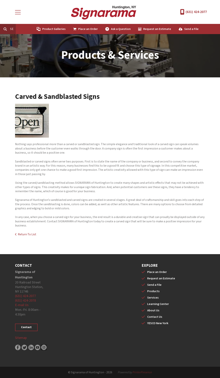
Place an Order (104, 29)
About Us (153, 310)
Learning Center (158, 304)
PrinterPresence (142, 372)
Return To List (27, 234)
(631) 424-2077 (196, 12)
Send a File (207, 29)
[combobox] (29, 29)
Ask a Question (137, 29)
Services (153, 298)
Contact (26, 327)
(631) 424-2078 (25, 300)
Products (153, 291)
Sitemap (21, 337)
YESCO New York (157, 323)
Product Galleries (69, 29)
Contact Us (154, 317)
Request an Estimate (173, 29)
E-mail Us (22, 305)
